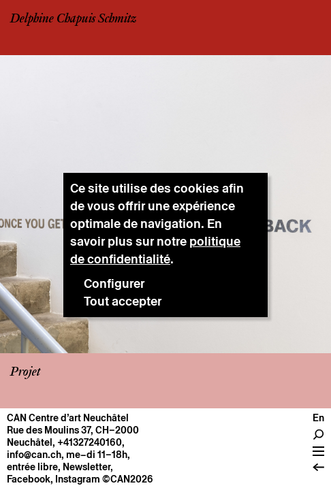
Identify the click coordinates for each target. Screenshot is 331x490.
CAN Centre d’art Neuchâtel (68, 418)
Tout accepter (122, 301)
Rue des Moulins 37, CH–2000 (73, 430)
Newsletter (86, 467)
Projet (25, 372)
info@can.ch (34, 454)
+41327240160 (89, 442)
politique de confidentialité (155, 250)
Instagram (77, 479)
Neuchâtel (29, 442)
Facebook (28, 479)
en (318, 418)
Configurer (114, 283)
